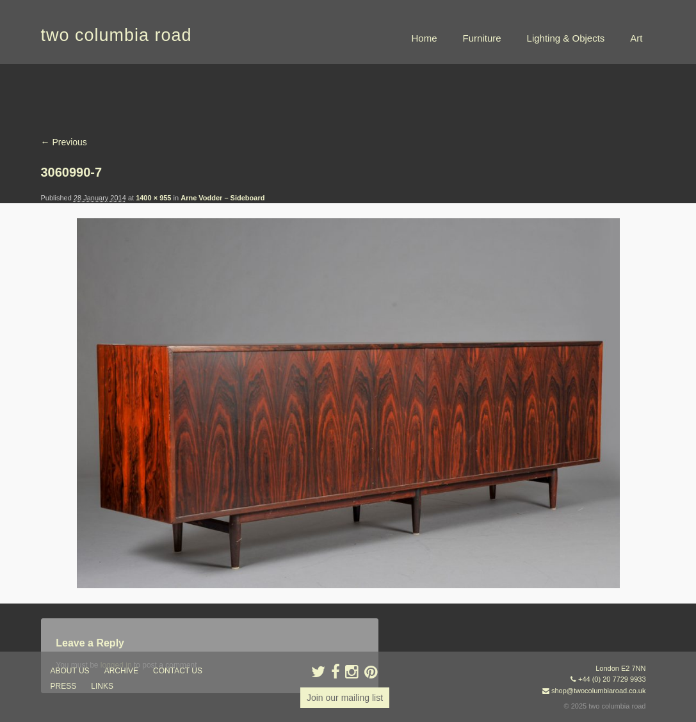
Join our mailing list (345, 698)
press (64, 686)
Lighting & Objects (566, 38)
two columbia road (116, 35)
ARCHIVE (121, 670)
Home (424, 38)
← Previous (64, 142)
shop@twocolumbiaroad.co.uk (598, 690)
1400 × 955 (153, 198)
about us (70, 670)
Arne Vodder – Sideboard (222, 198)
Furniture (482, 38)
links (102, 686)
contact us (177, 670)
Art (636, 38)
